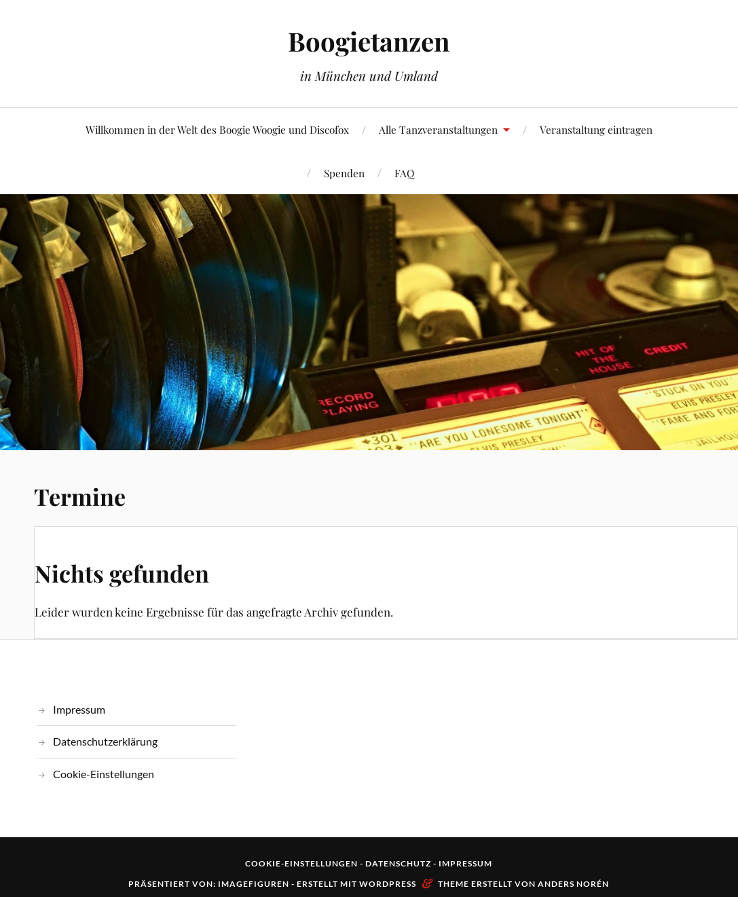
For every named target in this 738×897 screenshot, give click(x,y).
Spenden (344, 173)
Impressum (79, 709)
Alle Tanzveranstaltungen (438, 129)
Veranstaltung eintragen (596, 129)
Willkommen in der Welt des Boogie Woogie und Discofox (217, 129)
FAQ (404, 173)
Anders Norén (573, 884)
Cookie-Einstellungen (103, 773)
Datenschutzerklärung (105, 741)
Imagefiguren (253, 884)
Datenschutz (398, 863)
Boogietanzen (368, 41)
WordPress (387, 884)
